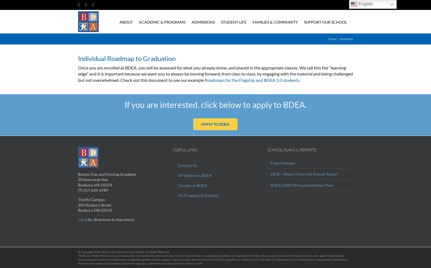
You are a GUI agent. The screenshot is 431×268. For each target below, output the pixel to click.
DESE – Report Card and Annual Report (304, 174)
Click (82, 219)
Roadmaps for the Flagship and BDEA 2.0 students (252, 80)
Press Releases (282, 163)
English (362, 4)
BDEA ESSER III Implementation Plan (301, 185)
